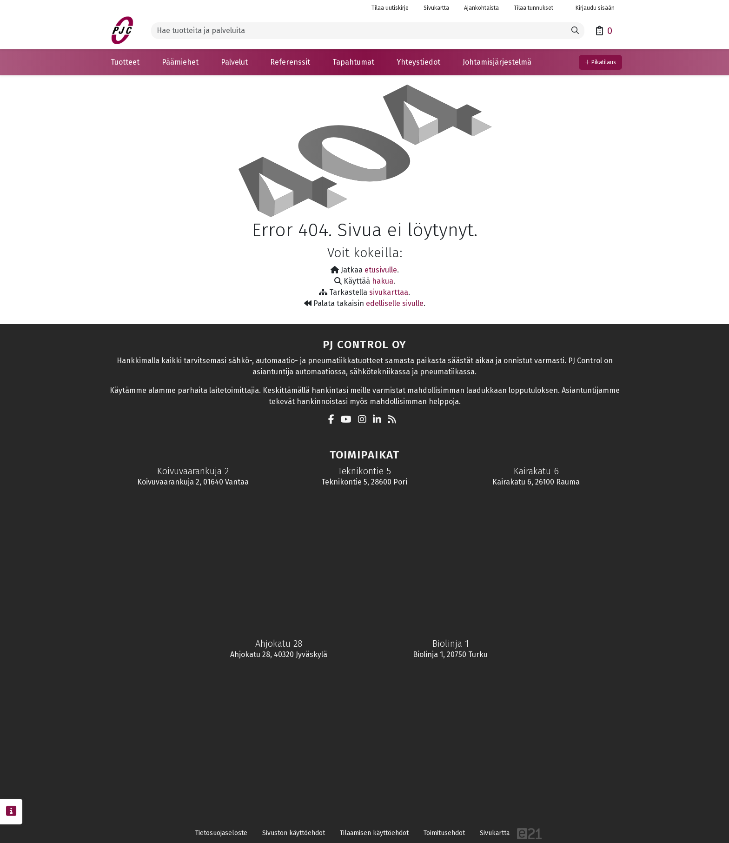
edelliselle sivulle (395, 303)
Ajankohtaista (481, 8)
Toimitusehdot (444, 833)
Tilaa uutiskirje (390, 8)
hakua (382, 281)
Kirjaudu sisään (591, 8)
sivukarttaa (388, 292)
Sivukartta (436, 8)
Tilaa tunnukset (533, 8)
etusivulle (380, 270)
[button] (125, 62)
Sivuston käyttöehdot (293, 833)
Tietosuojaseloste (221, 833)
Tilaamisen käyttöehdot (374, 833)
